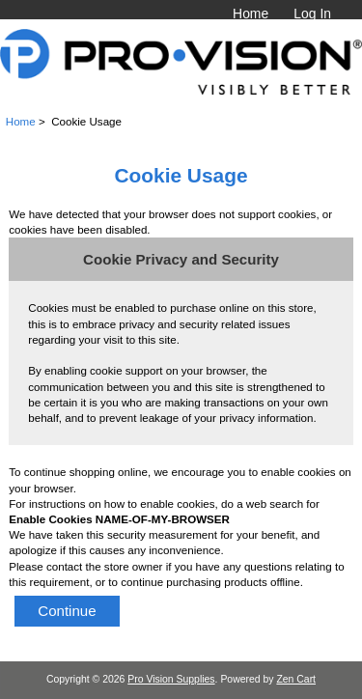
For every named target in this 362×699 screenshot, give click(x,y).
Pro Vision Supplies (170, 679)
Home (250, 13)
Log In (312, 13)
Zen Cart (296, 679)
